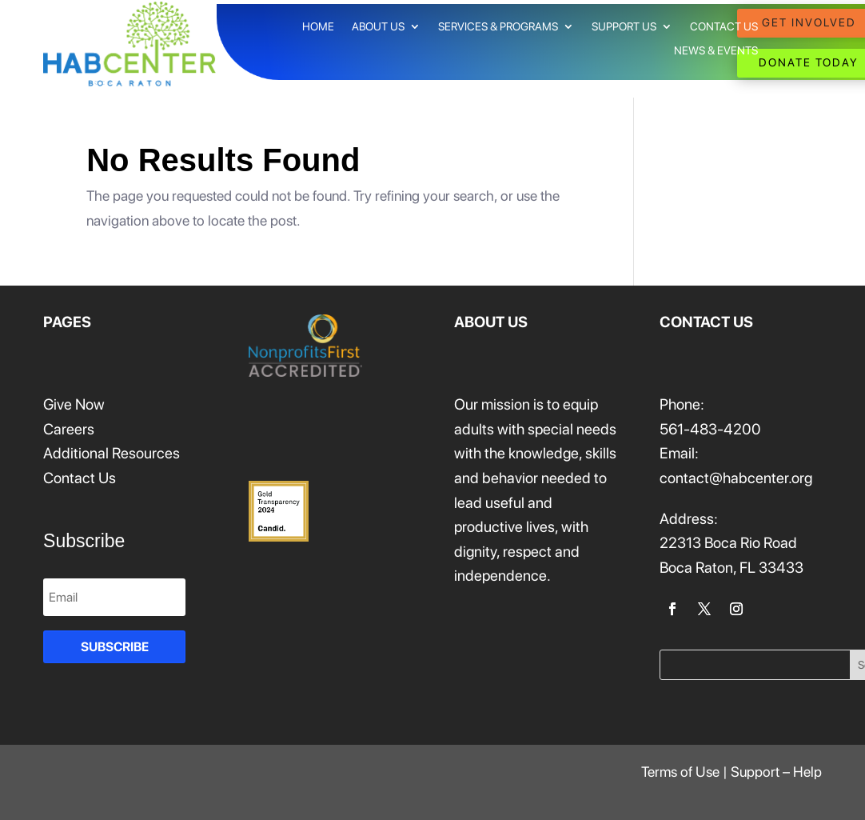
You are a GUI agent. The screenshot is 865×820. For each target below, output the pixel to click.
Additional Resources (111, 453)
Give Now (74, 404)
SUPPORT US (624, 27)
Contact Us (79, 478)
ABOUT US (378, 27)
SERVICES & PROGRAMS (498, 27)
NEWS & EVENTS (716, 51)
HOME (318, 27)
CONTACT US (724, 27)
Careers (68, 429)
